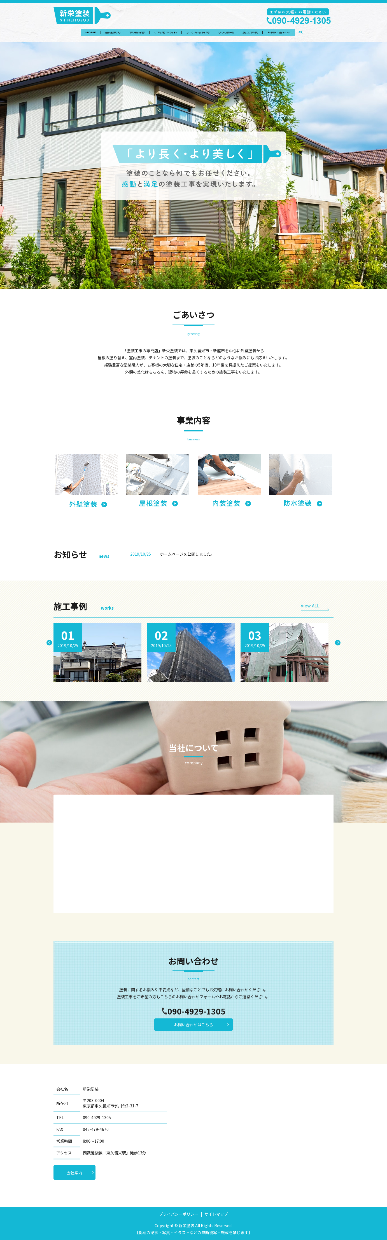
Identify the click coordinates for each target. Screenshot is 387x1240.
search (316, 33)
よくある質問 (199, 33)
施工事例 (258, 33)
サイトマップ (216, 1214)
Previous (49, 642)
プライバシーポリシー (178, 1214)
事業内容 (132, 33)
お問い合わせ (289, 33)
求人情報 (230, 33)
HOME (79, 33)
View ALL (310, 605)
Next (338, 642)
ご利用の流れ (164, 33)
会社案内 (105, 33)
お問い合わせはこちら (193, 1024)
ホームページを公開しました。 (187, 554)
